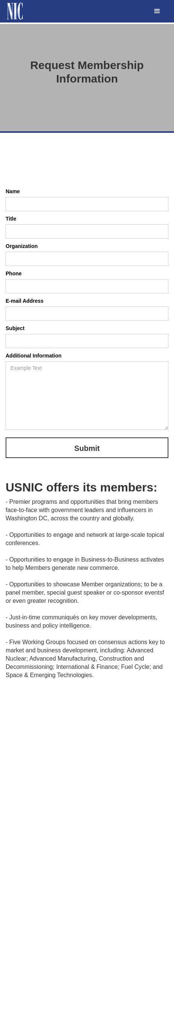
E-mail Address (24, 301)
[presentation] (62, 170)
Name (13, 191)
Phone (14, 273)
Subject (15, 328)
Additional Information (33, 356)
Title (11, 219)
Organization (22, 246)
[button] (157, 11)
